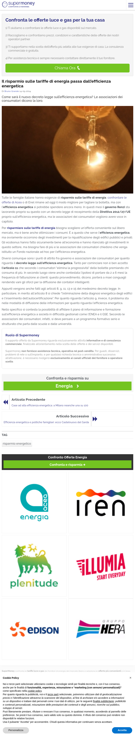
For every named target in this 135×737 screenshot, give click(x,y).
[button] (130, 678)
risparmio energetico (17, 443)
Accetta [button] (122, 730)
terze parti (53, 694)
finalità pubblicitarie (103, 701)
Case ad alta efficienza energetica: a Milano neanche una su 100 (50, 405)
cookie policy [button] (35, 690)
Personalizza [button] (15, 730)
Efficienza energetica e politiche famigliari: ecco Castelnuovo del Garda (46, 422)
